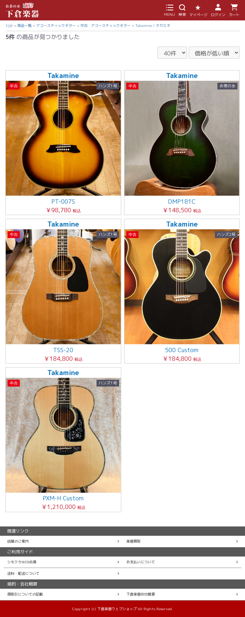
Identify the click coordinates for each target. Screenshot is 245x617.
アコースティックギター (56, 25)
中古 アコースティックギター (105, 25)
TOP (9, 25)
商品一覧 (24, 25)
